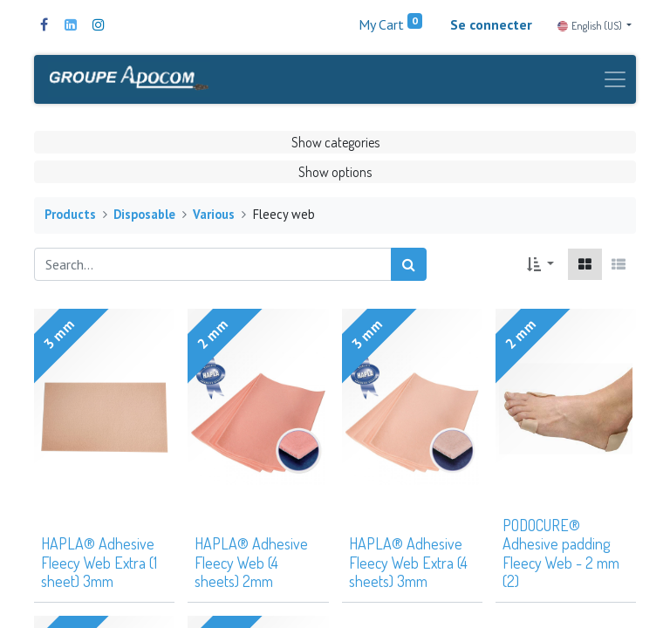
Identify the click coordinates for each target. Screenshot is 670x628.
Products (70, 216)
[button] (540, 265)
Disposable (144, 216)
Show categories (335, 143)
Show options (335, 172)
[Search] (409, 265)
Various (214, 216)
